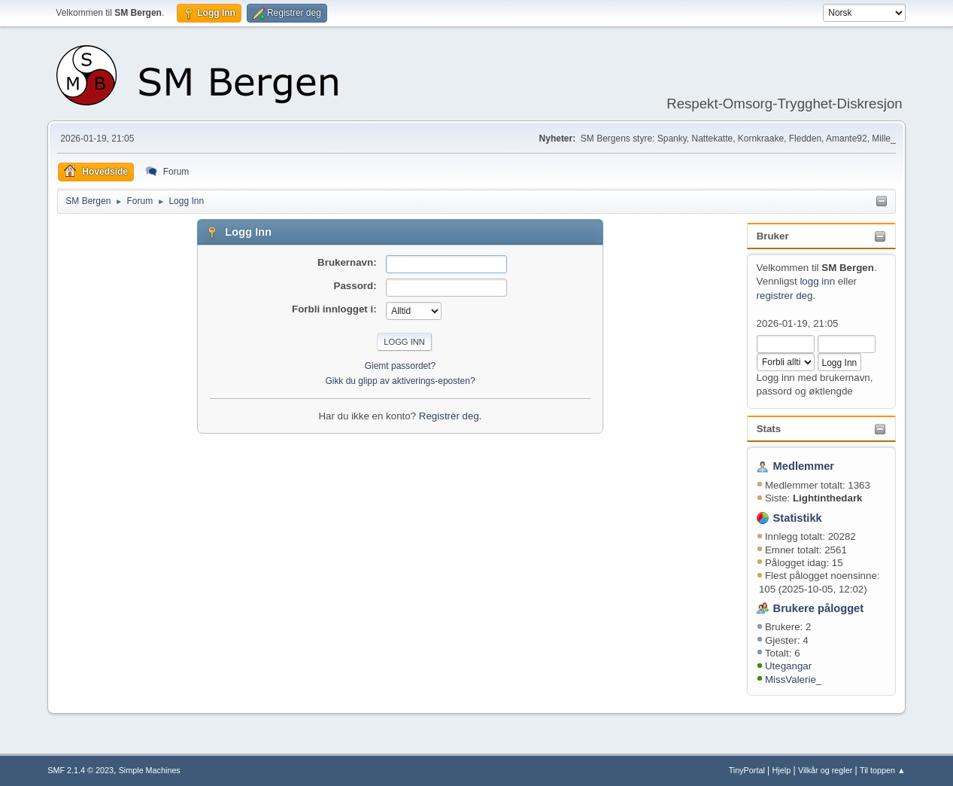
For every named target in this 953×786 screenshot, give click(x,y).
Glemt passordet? (400, 366)
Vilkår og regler (825, 770)
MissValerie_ (793, 679)
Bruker (773, 236)
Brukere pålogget (818, 608)
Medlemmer (803, 466)
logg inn (817, 281)
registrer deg (785, 295)
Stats (769, 428)
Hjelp (781, 770)
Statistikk (797, 518)
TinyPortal (747, 770)
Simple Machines (150, 770)
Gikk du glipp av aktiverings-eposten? (400, 381)
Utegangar (788, 666)
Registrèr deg (449, 416)
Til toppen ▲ (883, 770)
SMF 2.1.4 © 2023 (80, 770)
